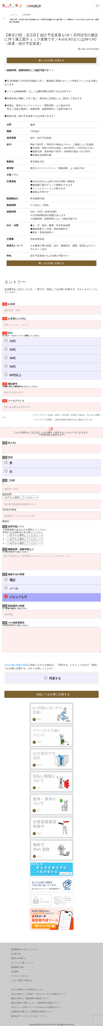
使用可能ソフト (13, 526)
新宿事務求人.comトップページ (24, 949)
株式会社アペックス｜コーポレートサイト (29, 1016)
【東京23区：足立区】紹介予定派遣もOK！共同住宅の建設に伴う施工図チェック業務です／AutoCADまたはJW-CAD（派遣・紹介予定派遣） (54, 20)
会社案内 (15, 971)
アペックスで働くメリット (22, 962)
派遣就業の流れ (17, 967)
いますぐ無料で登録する (21, 980)
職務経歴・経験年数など (18, 550)
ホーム (13, 14)
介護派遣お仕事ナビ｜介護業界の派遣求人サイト (32, 1011)
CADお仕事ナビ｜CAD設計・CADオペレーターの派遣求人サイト (38, 994)
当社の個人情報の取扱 (16, 664)
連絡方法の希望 (13, 574)
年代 (21, 334)
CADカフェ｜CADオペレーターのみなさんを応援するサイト (36, 1007)
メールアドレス (13, 400)
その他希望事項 (16, 623)
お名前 (8, 303)
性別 (7, 457)
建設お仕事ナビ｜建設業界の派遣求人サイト (30, 998)
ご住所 (8, 480)
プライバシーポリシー (20, 976)
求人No (9, 442)
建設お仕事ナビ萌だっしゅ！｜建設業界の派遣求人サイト (36, 1003)
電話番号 (20, 384)
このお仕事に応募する (51, 60)
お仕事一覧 (16, 954)
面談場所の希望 (15, 606)
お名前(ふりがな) (14, 318)
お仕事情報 (26, 14)
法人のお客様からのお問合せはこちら (27, 989)
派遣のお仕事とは (18, 958)
